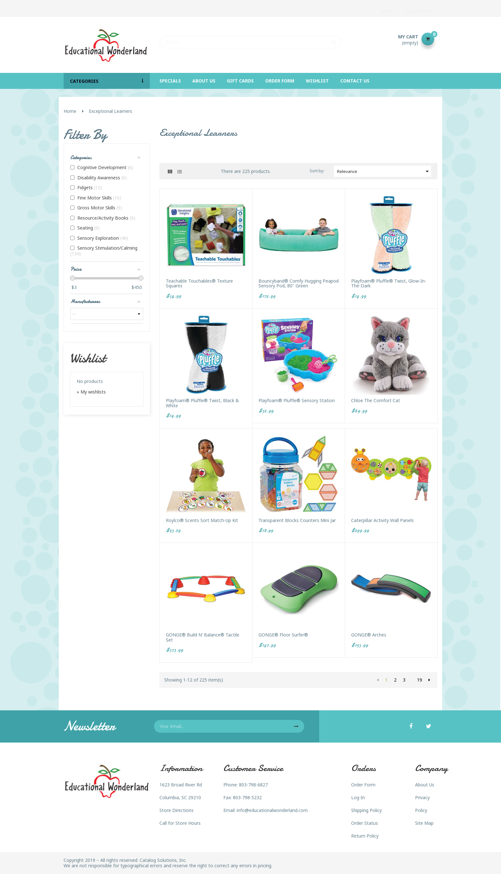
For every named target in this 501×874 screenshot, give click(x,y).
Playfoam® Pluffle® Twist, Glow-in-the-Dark (388, 283)
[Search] (250, 39)
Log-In (358, 797)
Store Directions (176, 810)
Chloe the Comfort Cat (375, 400)
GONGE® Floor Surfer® (283, 634)
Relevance (384, 171)
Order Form (363, 785)
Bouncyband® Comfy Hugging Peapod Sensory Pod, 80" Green (298, 283)
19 (419, 680)
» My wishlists (91, 392)
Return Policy (365, 836)
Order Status (364, 823)
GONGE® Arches (368, 634)
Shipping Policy (366, 810)
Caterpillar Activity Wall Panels (382, 520)
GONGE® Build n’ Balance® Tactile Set (202, 637)
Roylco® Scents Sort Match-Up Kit (202, 520)
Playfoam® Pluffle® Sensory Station (296, 400)
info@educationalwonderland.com (272, 810)
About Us (424, 785)
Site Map (424, 823)
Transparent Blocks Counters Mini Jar (297, 520)
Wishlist (87, 358)
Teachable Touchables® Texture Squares (199, 283)
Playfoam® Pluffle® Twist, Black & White (202, 403)
